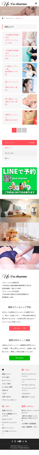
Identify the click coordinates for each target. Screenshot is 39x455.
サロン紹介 (5, 377)
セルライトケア (7, 419)
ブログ (4, 393)
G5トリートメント (8, 428)
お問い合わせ (6, 397)
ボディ (7, 158)
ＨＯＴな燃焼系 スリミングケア (9, 415)
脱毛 (28, 406)
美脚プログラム (7, 410)
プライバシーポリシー (9, 400)
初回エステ (8, 148)
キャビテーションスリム (9, 423)
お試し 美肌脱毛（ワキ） (30, 427)
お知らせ (5, 390)
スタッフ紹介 (6, 384)
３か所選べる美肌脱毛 (29, 423)
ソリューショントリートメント (29, 389)
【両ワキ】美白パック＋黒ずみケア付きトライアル (30, 418)
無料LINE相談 (19, 358)
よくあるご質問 (7, 387)
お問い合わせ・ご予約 (19, 328)
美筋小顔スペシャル (28, 397)
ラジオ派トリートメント (9, 432)
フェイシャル (9, 153)
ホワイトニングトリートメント (29, 375)
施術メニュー (6, 374)
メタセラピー (26, 393)
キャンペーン (6, 380)
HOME (3, 370)
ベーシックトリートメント (29, 380)
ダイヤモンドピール (28, 385)
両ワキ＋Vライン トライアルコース (30, 412)
